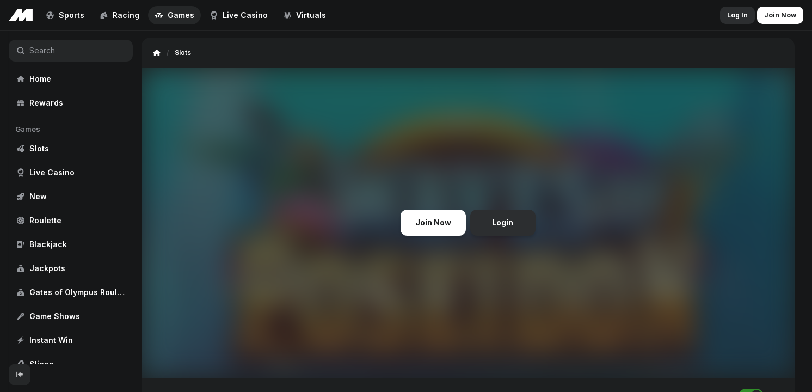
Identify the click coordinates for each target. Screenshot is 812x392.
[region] (71, 197)
